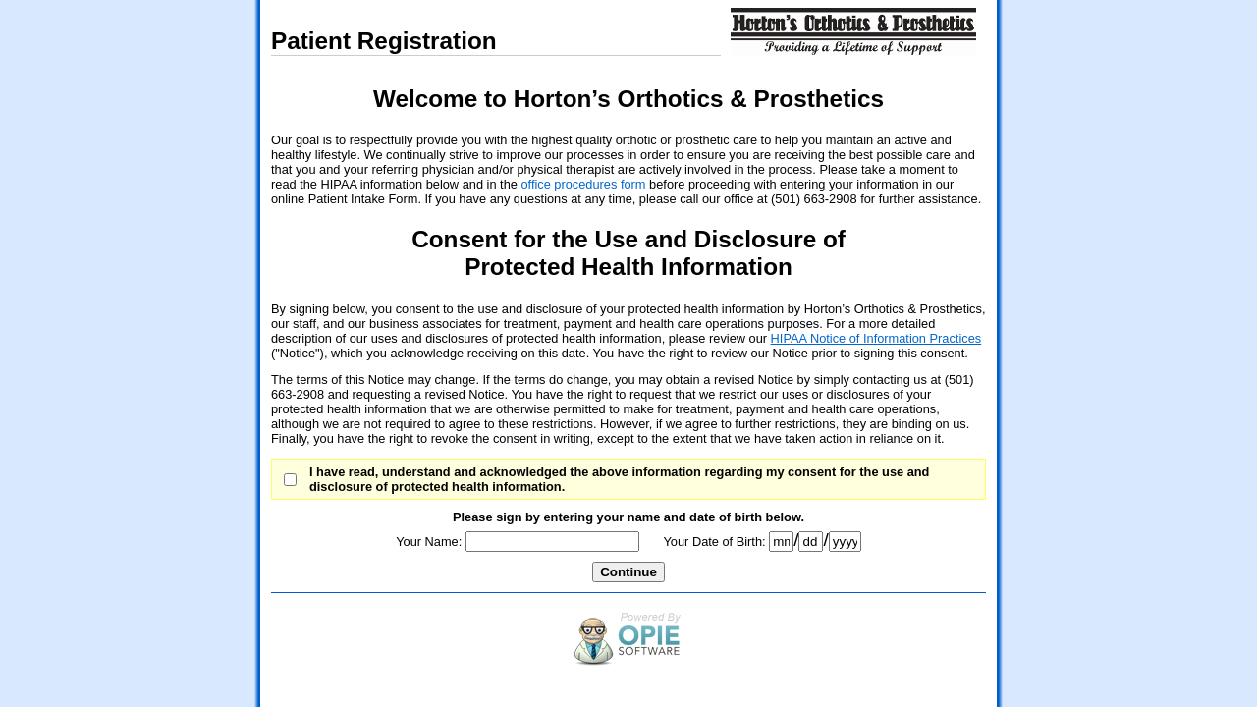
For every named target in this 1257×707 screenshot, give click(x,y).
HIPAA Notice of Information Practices (876, 338)
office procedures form (582, 184)
